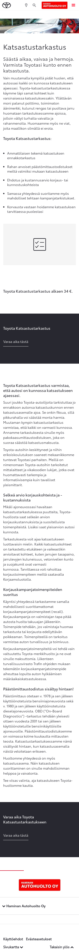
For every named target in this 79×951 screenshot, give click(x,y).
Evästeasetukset (39, 938)
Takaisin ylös (62, 946)
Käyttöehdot (13, 938)
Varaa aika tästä (15, 341)
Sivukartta (13, 946)
